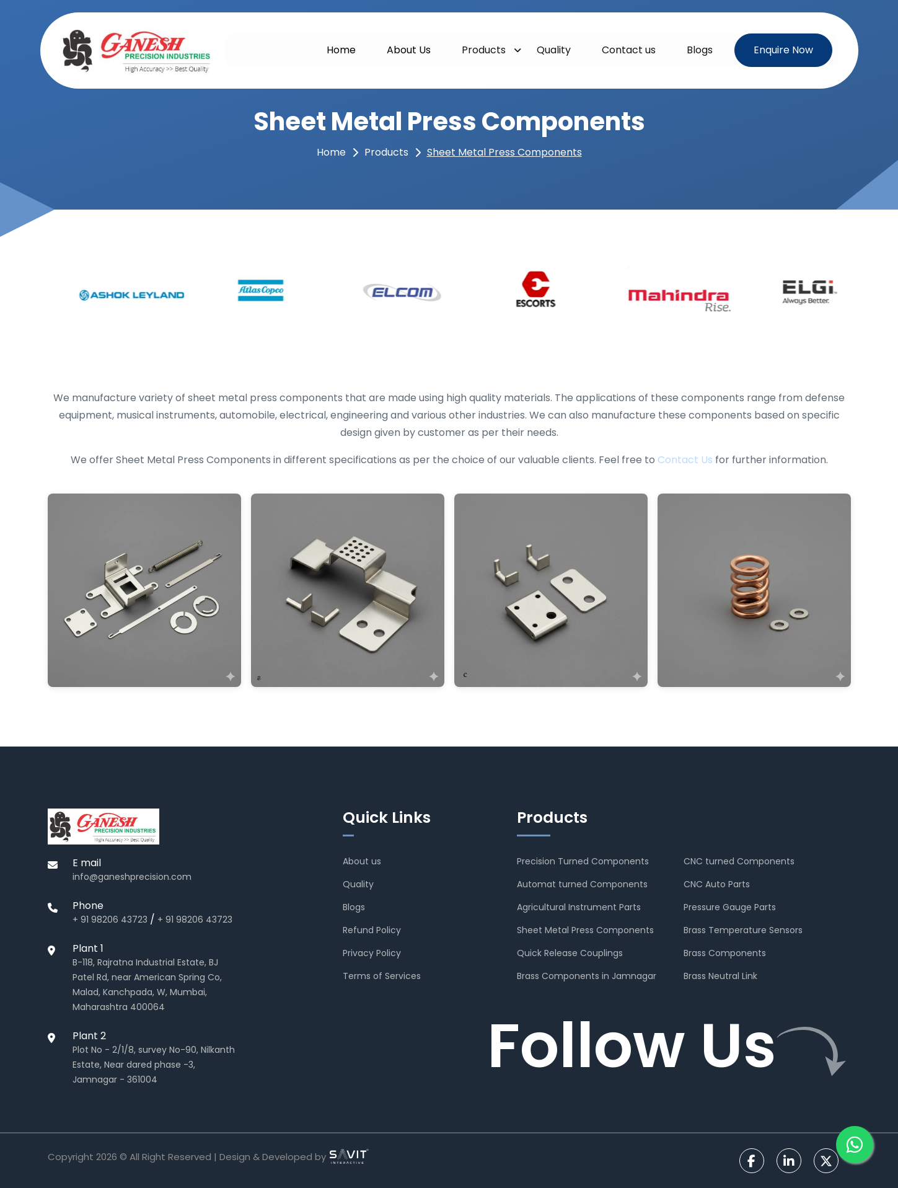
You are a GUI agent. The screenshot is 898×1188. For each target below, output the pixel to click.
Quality (554, 50)
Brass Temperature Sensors (743, 930)
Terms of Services (382, 976)
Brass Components (725, 953)
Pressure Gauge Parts (730, 907)
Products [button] (484, 50)
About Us (409, 50)
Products (386, 152)
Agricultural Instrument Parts (579, 907)
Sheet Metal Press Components (504, 152)
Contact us (629, 50)
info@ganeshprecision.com (132, 877)
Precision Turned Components (583, 861)
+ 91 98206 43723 (110, 919)
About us (362, 861)
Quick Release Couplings (570, 953)
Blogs (700, 50)
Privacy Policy (372, 953)
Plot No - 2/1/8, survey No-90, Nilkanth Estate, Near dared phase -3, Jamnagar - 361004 (154, 1065)
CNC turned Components (739, 861)
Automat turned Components (582, 884)
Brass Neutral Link (720, 976)
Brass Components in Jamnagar (586, 976)
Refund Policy (372, 930)
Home (341, 50)
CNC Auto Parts (717, 884)
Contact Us (685, 460)
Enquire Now (783, 50)
